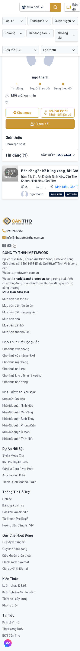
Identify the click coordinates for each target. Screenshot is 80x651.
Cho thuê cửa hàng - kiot (18, 355)
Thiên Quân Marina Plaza (19, 482)
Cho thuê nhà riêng (15, 382)
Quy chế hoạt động (14, 549)
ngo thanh (40, 77)
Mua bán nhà (11, 319)
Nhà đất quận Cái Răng (17, 412)
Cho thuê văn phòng (15, 349)
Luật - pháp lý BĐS (14, 585)
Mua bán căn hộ (13, 325)
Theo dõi (40, 124)
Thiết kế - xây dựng (15, 598)
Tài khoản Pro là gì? (15, 518)
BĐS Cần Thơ (11, 635)
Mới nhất (66, 155)
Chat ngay (22, 112)
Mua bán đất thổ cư (15, 299)
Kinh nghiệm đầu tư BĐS (18, 592)
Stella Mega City (13, 455)
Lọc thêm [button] (49, 50)
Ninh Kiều (61, 187)
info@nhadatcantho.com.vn (23, 237)
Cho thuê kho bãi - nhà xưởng (21, 375)
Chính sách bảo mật (15, 562)
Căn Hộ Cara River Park (17, 469)
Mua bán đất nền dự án (17, 305)
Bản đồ (72, 7)
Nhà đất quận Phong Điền (19, 425)
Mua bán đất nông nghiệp (19, 312)
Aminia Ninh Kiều (13, 475)
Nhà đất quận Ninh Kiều (17, 405)
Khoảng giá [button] (63, 35)
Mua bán (56, 194)
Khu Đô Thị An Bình (15, 462)
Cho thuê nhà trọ (13, 369)
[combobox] (14, 21)
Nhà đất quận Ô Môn (16, 432)
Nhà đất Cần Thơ (13, 399)
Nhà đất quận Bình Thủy (18, 418)
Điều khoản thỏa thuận (17, 555)
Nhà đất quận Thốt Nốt (17, 438)
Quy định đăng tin (14, 542)
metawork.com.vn (27, 272)
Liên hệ (7, 499)
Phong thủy (10, 605)
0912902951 (12, 231)
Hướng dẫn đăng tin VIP (18, 525)
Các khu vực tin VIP (15, 512)
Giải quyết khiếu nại (15, 568)
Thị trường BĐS (12, 629)
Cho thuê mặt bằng (15, 362)
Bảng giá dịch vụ (13, 505)
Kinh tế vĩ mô (10, 622)
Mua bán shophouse (16, 332)
